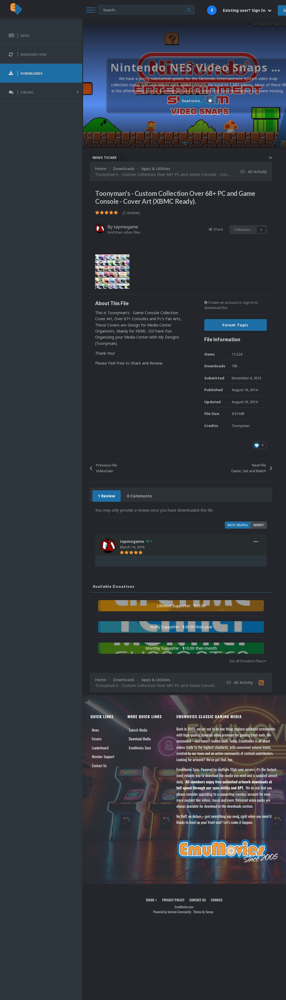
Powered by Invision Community (172, 911)
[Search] (146, 10)
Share (216, 229)
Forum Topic (235, 325)
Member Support (103, 756)
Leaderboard (100, 747)
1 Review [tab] (106, 495)
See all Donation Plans (247, 661)
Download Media (140, 738)
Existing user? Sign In (247, 10)
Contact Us (99, 765)
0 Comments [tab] (139, 495)
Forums (97, 738)
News (95, 730)
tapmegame (126, 227)
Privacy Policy (173, 900)
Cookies (217, 900)
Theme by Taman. (203, 911)
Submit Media (138, 730)
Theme (151, 900)
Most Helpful (238, 525)
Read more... (183, 100)
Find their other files (124, 232)
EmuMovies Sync (140, 747)
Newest (258, 525)
